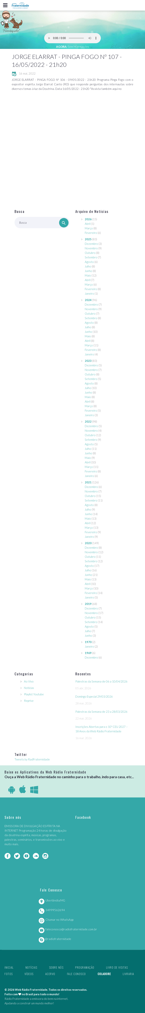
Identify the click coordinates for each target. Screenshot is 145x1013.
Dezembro (91, 243)
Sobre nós (56, 967)
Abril (87, 223)
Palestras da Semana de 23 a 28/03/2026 (101, 711)
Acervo (50, 974)
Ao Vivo (29, 681)
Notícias (29, 687)
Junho (88, 271)
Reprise (29, 700)
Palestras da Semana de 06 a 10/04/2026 (101, 681)
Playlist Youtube (34, 694)
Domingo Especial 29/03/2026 (94, 696)
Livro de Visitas (117, 967)
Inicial (9, 967)
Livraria (128, 974)
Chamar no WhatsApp (59, 919)
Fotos (9, 974)
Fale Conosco (76, 974)
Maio (88, 275)
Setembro (91, 257)
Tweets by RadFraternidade (32, 759)
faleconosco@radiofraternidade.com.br (71, 929)
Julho (88, 266)
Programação (84, 967)
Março (89, 228)
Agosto (89, 261)
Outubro (90, 252)
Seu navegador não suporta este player (72, 38)
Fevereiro (91, 232)
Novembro (91, 248)
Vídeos (29, 974)
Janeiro (89, 293)
